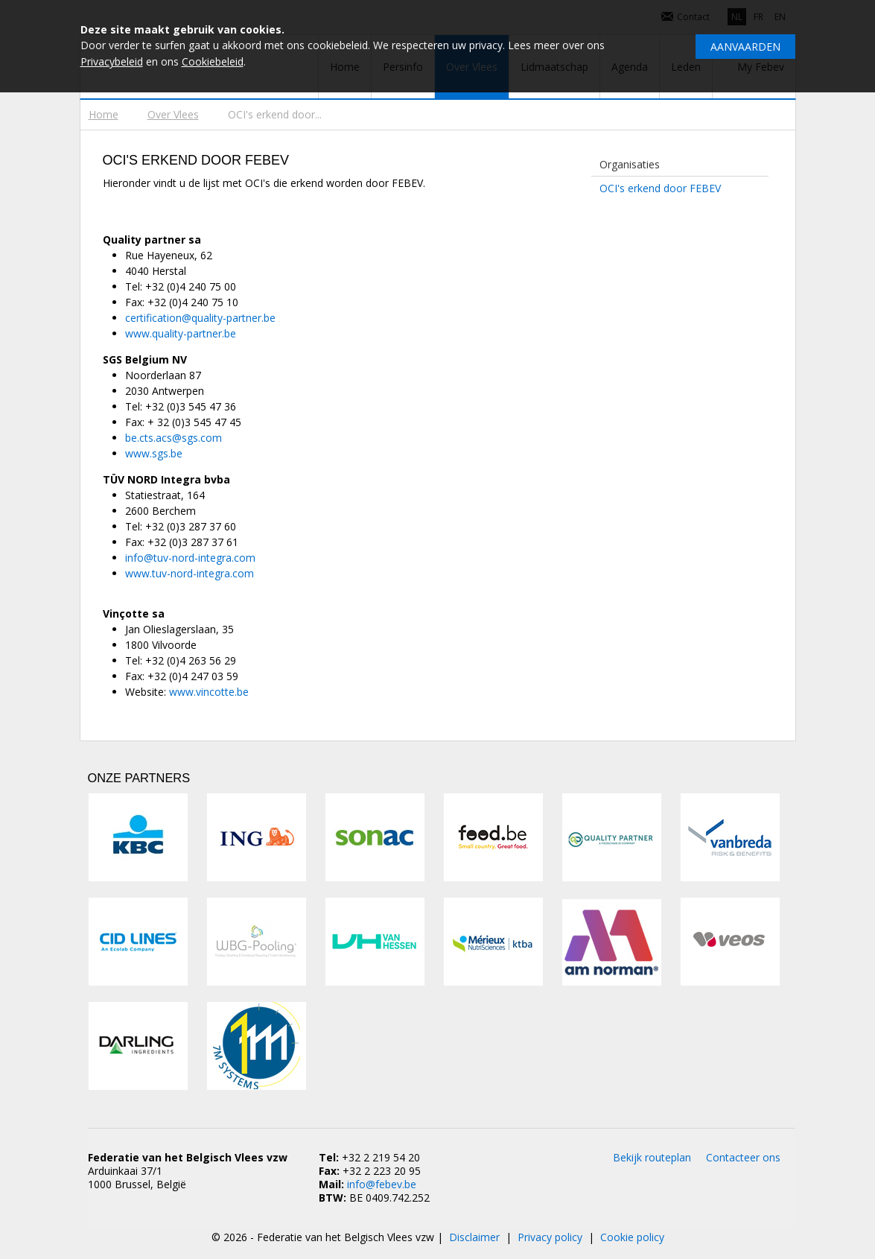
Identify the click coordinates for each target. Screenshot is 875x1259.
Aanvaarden (745, 46)
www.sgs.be (153, 453)
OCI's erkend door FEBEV (660, 188)
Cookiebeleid (213, 61)
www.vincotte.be (209, 692)
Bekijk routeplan (652, 1157)
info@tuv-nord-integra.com (190, 558)
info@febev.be (381, 1184)
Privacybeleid (111, 61)
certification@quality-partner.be (200, 318)
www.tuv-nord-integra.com (189, 573)
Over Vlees (173, 114)
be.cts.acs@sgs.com (173, 438)
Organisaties (629, 164)
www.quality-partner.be (180, 333)
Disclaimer (474, 1237)
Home (103, 114)
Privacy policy (550, 1237)
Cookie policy (632, 1237)
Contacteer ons (743, 1157)
